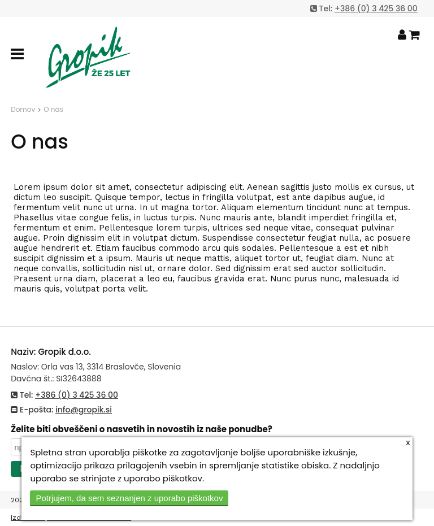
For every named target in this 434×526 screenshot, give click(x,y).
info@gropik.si (83, 409)
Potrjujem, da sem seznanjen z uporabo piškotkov (129, 498)
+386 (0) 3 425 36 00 (376, 8)
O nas (53, 109)
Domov (23, 109)
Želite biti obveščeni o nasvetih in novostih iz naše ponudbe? (141, 429)
